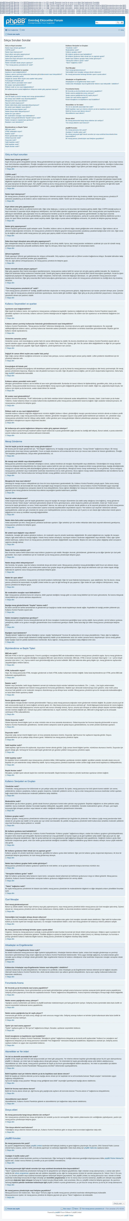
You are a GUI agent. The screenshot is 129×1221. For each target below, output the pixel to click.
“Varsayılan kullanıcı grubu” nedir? (77, 60)
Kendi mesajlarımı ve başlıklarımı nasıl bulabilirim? (83, 99)
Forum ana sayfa (14, 1209)
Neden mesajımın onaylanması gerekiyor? (19, 120)
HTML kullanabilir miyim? (13, 131)
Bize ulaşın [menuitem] (67, 1209)
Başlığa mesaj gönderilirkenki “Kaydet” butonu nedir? (23, 118)
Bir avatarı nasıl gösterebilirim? (15, 85)
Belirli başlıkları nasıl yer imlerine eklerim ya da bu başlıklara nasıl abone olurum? (93, 109)
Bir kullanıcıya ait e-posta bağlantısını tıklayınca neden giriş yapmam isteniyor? (31, 89)
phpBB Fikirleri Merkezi (113, 1158)
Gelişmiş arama (122, 22)
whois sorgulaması (22, 1173)
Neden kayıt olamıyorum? (13, 52)
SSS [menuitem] (23, 30)
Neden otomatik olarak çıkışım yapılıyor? (19, 63)
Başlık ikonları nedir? (12, 146)
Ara (118, 22)
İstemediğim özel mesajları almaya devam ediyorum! (83, 72)
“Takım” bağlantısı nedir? (74, 63)
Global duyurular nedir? (13, 138)
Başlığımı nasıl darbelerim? (14, 122)
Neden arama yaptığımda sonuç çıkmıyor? (80, 93)
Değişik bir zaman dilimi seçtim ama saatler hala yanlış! (23, 78)
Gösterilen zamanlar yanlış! (14, 76)
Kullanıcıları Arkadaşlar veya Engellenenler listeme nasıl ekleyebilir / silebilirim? (92, 84)
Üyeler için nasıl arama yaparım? (77, 97)
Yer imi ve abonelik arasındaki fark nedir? (79, 107)
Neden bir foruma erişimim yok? (16, 109)
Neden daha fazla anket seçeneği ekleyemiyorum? (22, 105)
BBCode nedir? (10, 129)
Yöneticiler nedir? (71, 48)
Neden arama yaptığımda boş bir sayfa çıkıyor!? (82, 95)
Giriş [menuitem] (122, 30)
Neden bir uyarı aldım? (13, 113)
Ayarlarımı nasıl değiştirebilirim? (16, 72)
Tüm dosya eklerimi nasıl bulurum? (77, 123)
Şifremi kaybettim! (11, 60)
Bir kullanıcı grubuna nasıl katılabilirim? (79, 54)
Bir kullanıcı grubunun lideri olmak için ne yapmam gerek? (85, 56)
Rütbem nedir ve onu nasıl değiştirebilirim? (19, 87)
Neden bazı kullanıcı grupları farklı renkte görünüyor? (83, 58)
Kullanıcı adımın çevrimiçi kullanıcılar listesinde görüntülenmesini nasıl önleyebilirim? (33, 74)
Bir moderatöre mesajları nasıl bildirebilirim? (20, 116)
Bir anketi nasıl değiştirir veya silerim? (18, 107)
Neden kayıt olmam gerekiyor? (15, 48)
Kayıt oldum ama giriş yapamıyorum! (17, 54)
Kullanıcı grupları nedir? (74, 52)
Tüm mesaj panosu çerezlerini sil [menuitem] (93, 1209)
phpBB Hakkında (90, 1148)
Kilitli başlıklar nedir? (12, 144)
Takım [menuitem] (76, 1209)
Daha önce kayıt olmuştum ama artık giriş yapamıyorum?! (24, 58)
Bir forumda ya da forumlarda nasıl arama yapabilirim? (84, 91)
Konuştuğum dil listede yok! (14, 81)
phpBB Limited (36, 1146)
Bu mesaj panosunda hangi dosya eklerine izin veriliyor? (85, 120)
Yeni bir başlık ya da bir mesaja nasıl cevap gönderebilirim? (25, 96)
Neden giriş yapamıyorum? (14, 56)
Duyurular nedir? (10, 140)
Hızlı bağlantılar (13, 30)
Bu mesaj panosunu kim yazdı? (76, 130)
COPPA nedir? (10, 50)
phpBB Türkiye (68, 1215)
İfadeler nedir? (10, 133)
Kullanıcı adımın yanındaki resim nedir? (18, 83)
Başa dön (10, 169)
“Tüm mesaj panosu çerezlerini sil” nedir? (19, 65)
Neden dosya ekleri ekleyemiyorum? (17, 111)
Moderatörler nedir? (72, 50)
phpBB (11, 373)
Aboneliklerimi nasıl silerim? (75, 113)
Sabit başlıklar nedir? (12, 142)
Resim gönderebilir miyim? (14, 136)
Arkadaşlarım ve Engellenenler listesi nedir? (80, 81)
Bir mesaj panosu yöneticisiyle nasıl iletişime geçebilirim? (85, 138)
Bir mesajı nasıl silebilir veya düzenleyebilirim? (20, 98)
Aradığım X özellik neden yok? (76, 132)
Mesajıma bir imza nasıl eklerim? (16, 101)
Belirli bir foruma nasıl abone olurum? (78, 111)
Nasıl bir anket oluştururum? (14, 103)
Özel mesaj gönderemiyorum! (76, 70)
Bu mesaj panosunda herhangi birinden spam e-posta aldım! (86, 74)
